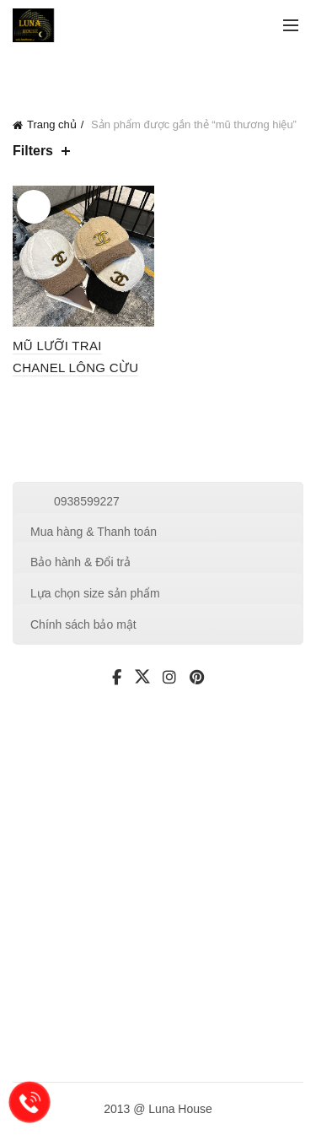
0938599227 (87, 501)
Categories (108, 70)
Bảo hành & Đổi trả (80, 562)
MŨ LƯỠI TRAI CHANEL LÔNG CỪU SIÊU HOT (75, 367)
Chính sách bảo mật (83, 624)
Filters (33, 150)
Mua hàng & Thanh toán (93, 531)
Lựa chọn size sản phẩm (95, 593)
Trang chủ (52, 124)
